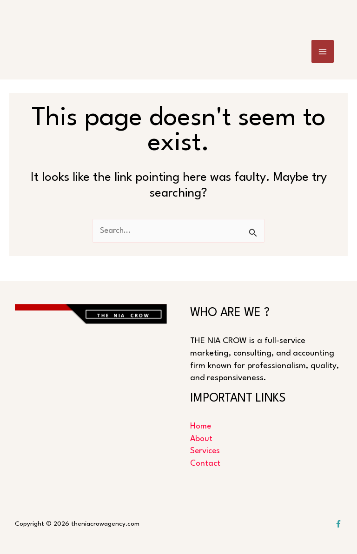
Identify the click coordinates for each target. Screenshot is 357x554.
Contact (205, 464)
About (201, 438)
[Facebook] (338, 524)
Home (201, 426)
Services (205, 451)
